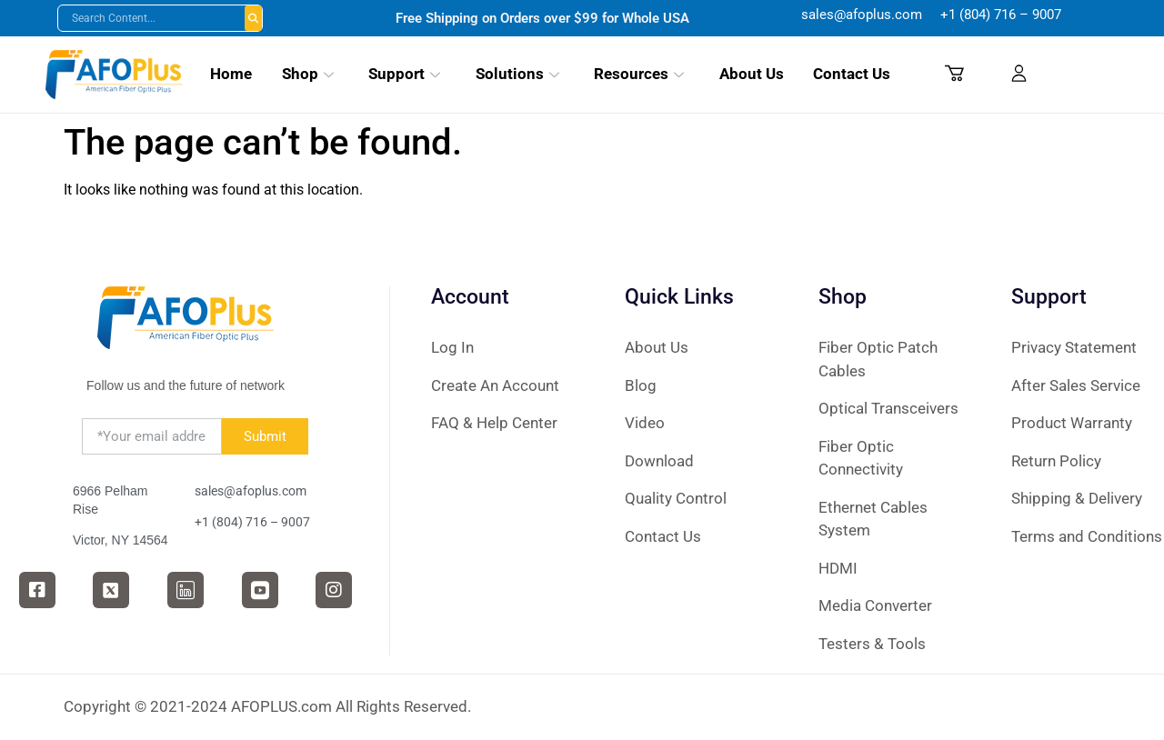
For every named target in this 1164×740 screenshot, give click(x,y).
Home (231, 74)
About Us (751, 74)
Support (404, 74)
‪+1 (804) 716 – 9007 (1000, 14)
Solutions (517, 74)
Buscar (253, 18)
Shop (308, 74)
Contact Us (851, 74)
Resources (639, 74)
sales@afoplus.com (870, 14)
